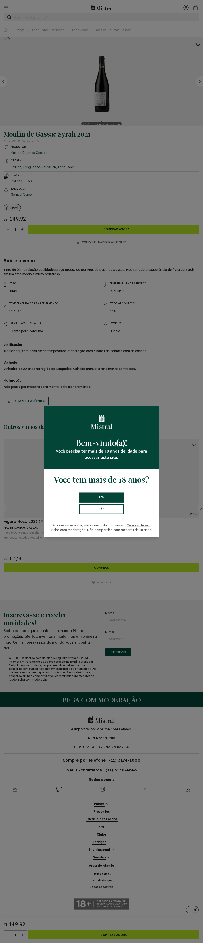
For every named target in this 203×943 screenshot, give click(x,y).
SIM (101, 497)
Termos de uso (138, 525)
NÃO (102, 509)
